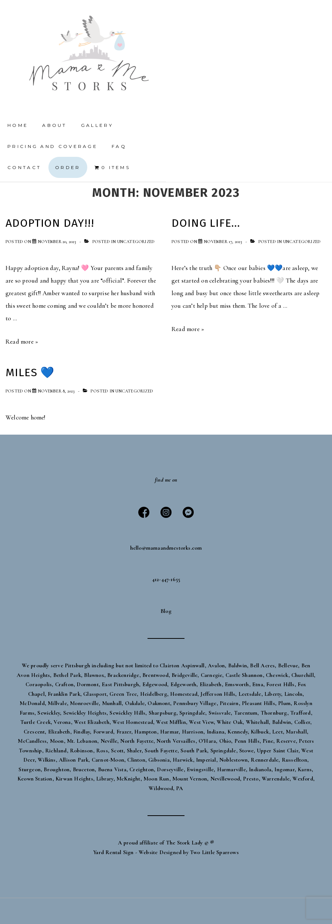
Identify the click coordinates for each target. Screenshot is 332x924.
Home (17, 125)
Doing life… (206, 223)
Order (68, 167)
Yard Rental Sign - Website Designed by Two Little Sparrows (166, 852)
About (54, 125)
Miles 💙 (30, 372)
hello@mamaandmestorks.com (166, 547)
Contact (24, 167)
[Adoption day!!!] (57, 241)
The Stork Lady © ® (190, 842)
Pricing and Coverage (52, 146)
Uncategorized (136, 241)
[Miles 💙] (56, 391)
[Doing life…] (223, 241)
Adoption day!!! (50, 223)
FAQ (119, 146)
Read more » (22, 341)
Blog (166, 611)
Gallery (97, 125)
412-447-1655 (166, 579)
